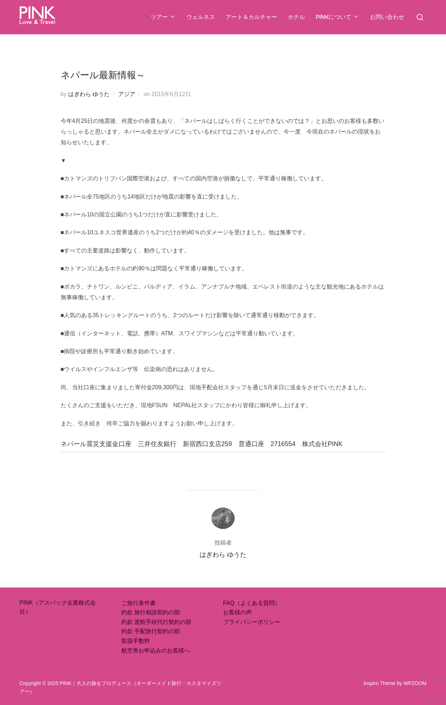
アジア (126, 94)
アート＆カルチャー (251, 17)
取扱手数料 (135, 641)
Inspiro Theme (379, 683)
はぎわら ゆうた (89, 94)
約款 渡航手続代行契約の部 (156, 622)
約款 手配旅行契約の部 (150, 631)
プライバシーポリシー (251, 622)
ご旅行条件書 (138, 603)
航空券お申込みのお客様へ (155, 651)
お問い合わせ (387, 17)
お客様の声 (237, 612)
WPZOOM (415, 683)
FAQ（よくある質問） (251, 603)
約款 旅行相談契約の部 (150, 612)
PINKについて (337, 17)
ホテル (296, 17)
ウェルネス (200, 17)
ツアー (163, 17)
